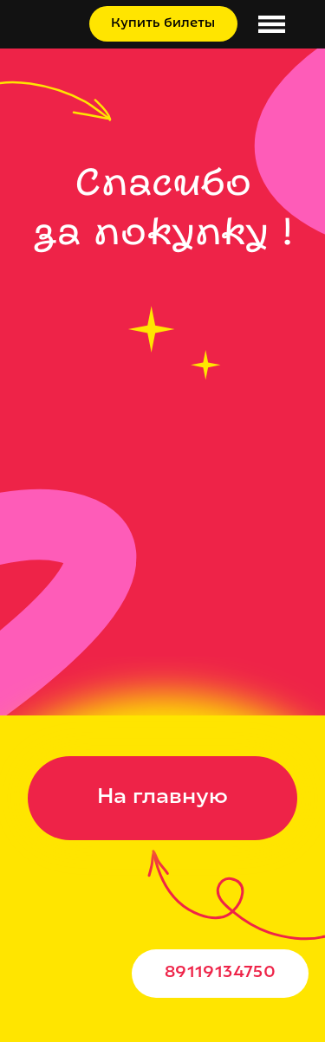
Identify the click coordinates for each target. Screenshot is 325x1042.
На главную (162, 798)
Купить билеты (163, 24)
